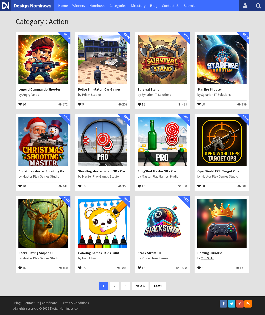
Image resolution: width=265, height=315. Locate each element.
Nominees (97, 5)
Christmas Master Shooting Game (43, 171)
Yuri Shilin (207, 258)
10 (22, 104)
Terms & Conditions (75, 303)
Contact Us (170, 5)
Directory (138, 5)
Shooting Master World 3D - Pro (101, 171)
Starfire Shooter (209, 89)
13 (141, 186)
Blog (153, 5)
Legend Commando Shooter (39, 89)
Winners (78, 5)
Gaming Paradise (210, 253)
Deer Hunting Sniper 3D (35, 253)
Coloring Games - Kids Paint (98, 253)
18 (201, 104)
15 (82, 267)
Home (63, 5)
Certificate (49, 303)
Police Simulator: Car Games (99, 89)
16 (141, 104)
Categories (118, 5)
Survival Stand (149, 89)
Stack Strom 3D (149, 253)
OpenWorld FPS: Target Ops (218, 171)
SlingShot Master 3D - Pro (157, 171)
